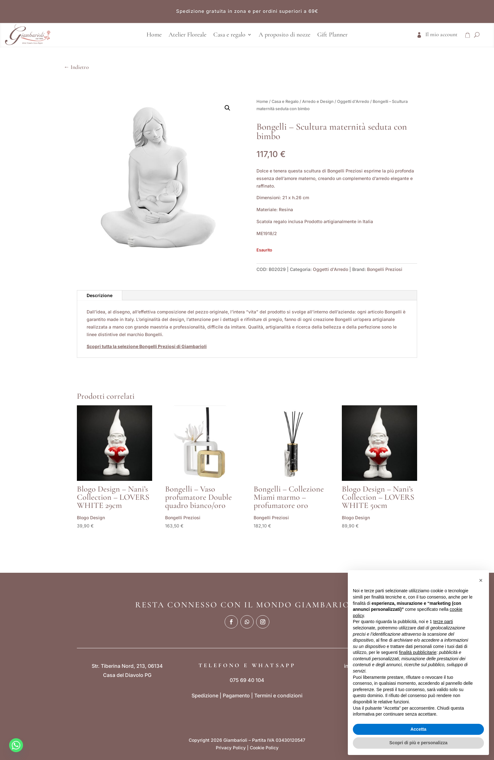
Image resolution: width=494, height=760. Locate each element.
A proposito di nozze (284, 35)
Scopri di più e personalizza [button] (418, 742)
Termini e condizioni (278, 695)
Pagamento (236, 695)
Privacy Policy (231, 747)
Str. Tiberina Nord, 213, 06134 (127, 666)
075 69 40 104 (247, 680)
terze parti (443, 621)
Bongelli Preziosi (384, 269)
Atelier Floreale (187, 35)
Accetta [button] (419, 729)
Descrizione (99, 295)
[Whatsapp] (16, 745)
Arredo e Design (318, 101)
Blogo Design (91, 517)
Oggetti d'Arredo (353, 101)
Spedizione (205, 695)
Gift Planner (332, 35)
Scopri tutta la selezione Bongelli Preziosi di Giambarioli (147, 346)
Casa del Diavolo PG (127, 675)
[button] (227, 108)
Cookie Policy (264, 747)
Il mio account (441, 35)
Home (154, 35)
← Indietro (76, 67)
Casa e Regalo (285, 101)
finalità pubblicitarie (417, 652)
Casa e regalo (229, 35)
